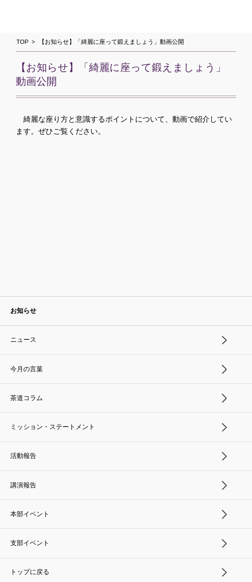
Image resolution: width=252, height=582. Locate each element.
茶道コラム (26, 398)
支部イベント (29, 543)
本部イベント (29, 514)
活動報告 (23, 455)
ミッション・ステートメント (52, 426)
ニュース (23, 339)
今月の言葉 (26, 369)
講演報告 (23, 485)
